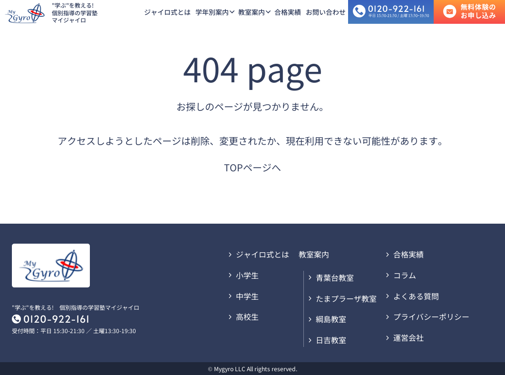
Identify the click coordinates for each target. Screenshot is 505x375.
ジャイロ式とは (167, 12)
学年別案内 (212, 12)
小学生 (247, 275)
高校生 (247, 316)
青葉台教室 (335, 277)
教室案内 (251, 12)
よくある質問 (416, 296)
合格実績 (287, 12)
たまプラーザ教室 (346, 298)
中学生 (247, 296)
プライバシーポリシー (431, 316)
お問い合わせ (326, 12)
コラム (404, 275)
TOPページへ (252, 167)
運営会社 (408, 337)
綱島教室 (331, 319)
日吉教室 (331, 339)
